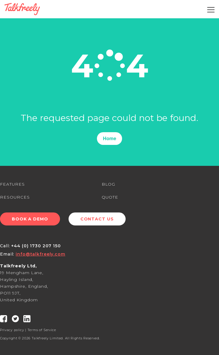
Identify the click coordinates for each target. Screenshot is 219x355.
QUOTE (110, 197)
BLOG (109, 184)
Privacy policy (12, 330)
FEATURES (12, 184)
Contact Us (97, 219)
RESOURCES (15, 197)
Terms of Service (41, 330)
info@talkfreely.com (40, 254)
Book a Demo (30, 219)
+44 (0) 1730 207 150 (36, 245)
